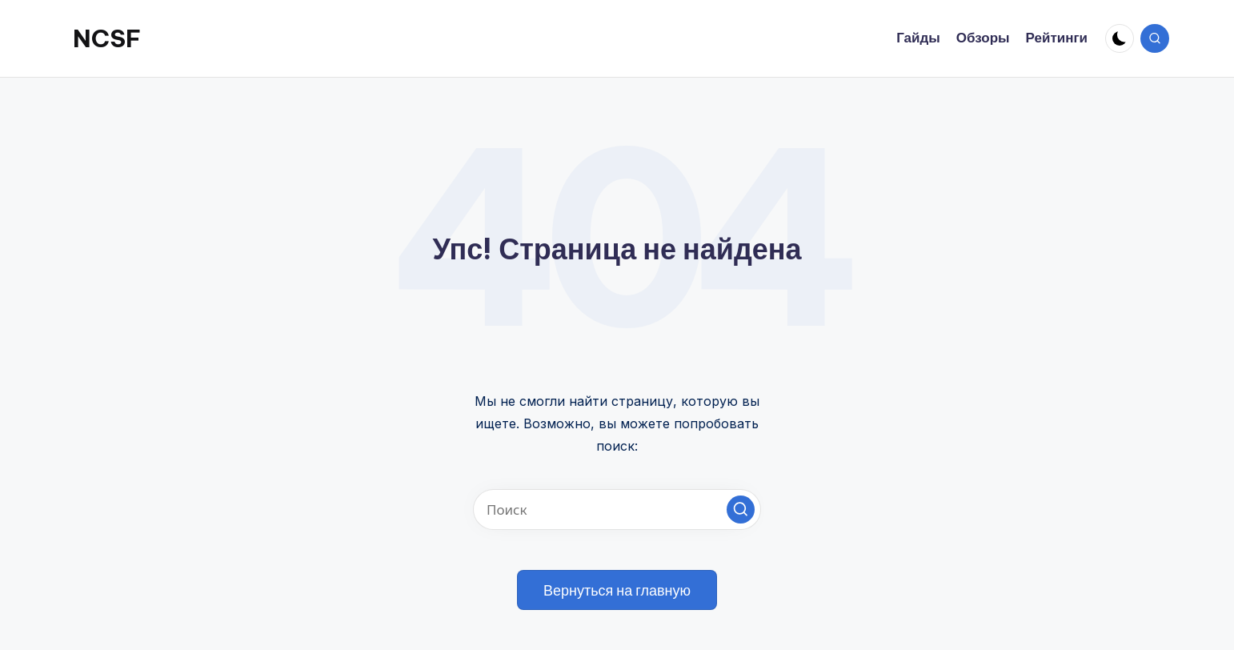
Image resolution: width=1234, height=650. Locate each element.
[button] (741, 510)
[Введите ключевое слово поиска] (617, 509)
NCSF (107, 38)
